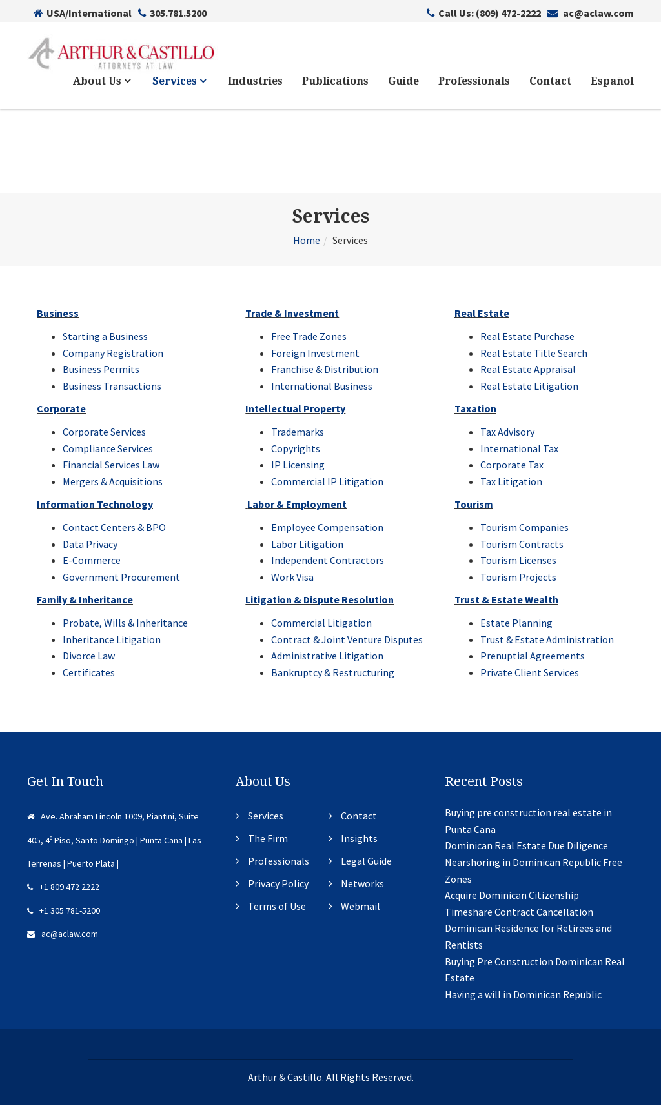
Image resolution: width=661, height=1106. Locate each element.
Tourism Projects (518, 577)
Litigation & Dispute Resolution (319, 600)
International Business (321, 386)
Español (612, 81)
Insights (359, 838)
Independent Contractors (327, 560)
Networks (362, 884)
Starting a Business (105, 336)
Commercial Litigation (321, 623)
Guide (403, 81)
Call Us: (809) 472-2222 (484, 12)
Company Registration (113, 353)
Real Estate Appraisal (528, 369)
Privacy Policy (278, 884)
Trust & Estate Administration (547, 639)
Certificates (89, 672)
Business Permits (101, 369)
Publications (335, 81)
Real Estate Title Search (533, 353)
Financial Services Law (111, 465)
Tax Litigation (511, 482)
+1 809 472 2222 (63, 887)
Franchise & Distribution (324, 369)
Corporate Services (104, 432)
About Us (101, 81)
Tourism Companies (524, 527)
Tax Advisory (507, 432)
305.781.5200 (172, 12)
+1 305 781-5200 (63, 911)
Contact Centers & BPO (114, 527)
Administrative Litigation (327, 656)
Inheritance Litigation (112, 639)
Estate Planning (516, 623)
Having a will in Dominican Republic (523, 995)
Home (306, 240)
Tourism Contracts (522, 544)
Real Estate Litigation (529, 386)
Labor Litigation (307, 544)
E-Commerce (92, 560)
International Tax (519, 448)
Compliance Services (108, 448)
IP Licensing (298, 465)
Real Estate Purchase (527, 336)
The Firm (268, 838)
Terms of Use (277, 906)
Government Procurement (121, 577)
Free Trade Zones (309, 336)
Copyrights (295, 448)
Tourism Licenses (518, 560)
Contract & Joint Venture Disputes (347, 639)
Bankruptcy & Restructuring (332, 672)
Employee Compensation (327, 527)
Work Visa (292, 577)
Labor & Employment (297, 504)
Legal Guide (366, 861)
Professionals (474, 81)
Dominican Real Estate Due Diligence (526, 846)
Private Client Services (529, 672)
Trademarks (297, 432)
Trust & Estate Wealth (506, 600)
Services (179, 81)
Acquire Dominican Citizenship (512, 895)
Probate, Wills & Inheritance (125, 623)
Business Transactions (112, 386)
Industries (255, 81)
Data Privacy (90, 544)
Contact (550, 81)
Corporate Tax (512, 465)
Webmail (360, 906)
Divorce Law (89, 656)
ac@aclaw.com (590, 12)
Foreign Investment (315, 353)
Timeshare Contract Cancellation (519, 912)
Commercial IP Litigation (327, 482)
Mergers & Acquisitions (113, 482)
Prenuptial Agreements (532, 656)
